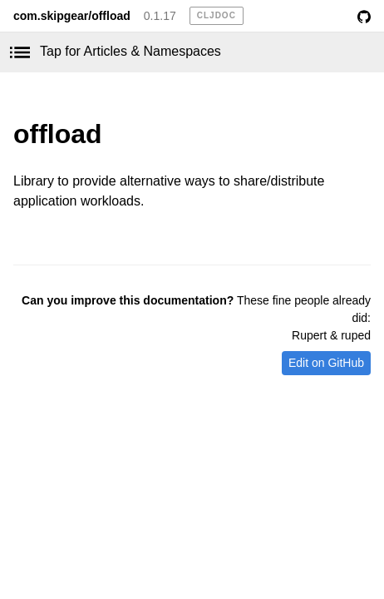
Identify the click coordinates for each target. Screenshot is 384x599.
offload (57, 134)
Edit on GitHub (326, 362)
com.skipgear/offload (71, 15)
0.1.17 (160, 15)
